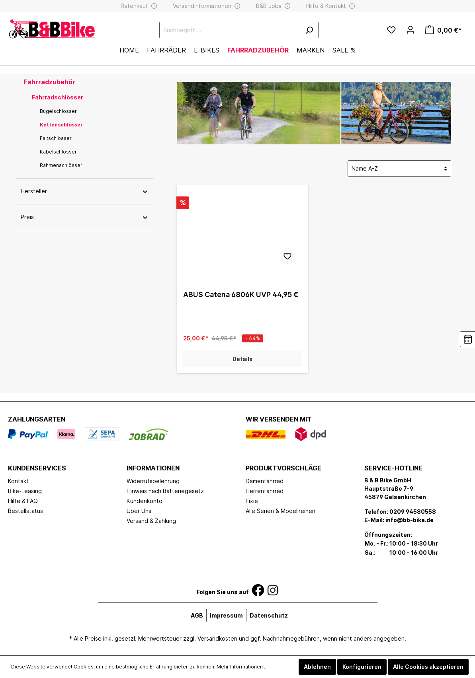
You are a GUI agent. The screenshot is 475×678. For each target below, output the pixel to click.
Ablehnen (317, 666)
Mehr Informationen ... (242, 667)
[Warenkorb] (443, 30)
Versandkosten (217, 638)
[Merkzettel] (391, 30)
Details (242, 359)
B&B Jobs (268, 5)
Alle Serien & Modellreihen (280, 510)
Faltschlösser (56, 138)
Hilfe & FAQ (23, 500)
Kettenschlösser (61, 125)
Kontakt (18, 481)
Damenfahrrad (264, 481)
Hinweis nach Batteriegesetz (165, 491)
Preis (84, 217)
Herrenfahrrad (264, 491)
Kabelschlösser (58, 152)
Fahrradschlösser (57, 97)
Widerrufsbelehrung (153, 481)
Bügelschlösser (58, 111)
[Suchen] (309, 30)
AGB (197, 615)
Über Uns (139, 510)
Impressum (226, 615)
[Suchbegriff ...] (229, 30)
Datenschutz (269, 615)
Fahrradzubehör (49, 82)
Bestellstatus (25, 510)
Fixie (252, 500)
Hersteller (84, 191)
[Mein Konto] (410, 29)
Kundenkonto (144, 500)
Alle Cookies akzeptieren (428, 666)
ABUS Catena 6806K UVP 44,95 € (240, 294)
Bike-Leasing (25, 491)
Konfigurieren (361, 666)
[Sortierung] (399, 168)
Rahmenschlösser (61, 165)
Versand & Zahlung (151, 520)
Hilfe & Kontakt (326, 5)
